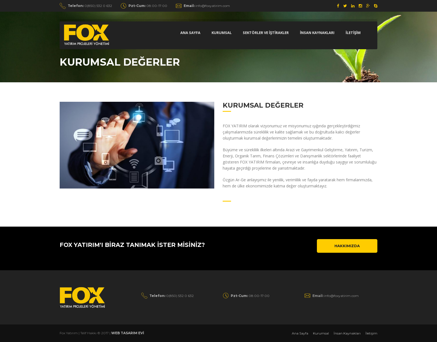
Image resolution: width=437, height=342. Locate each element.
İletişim (371, 333)
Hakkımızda (347, 246)
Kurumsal (321, 333)
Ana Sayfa (190, 32)
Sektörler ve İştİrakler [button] (266, 32)
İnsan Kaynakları (347, 333)
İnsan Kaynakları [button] (317, 32)
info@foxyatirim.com (207, 6)
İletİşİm (353, 32)
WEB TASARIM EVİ (127, 333)
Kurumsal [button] (222, 32)
